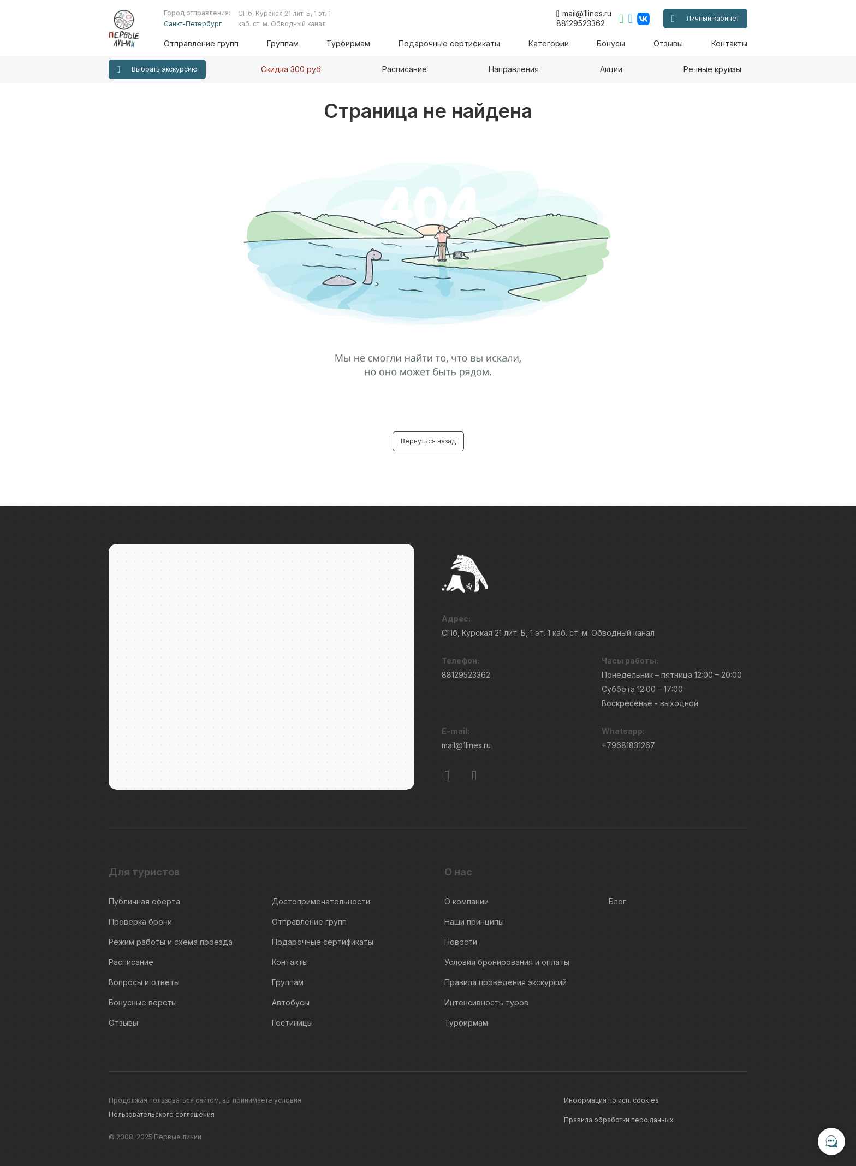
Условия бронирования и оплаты (506, 962)
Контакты (729, 43)
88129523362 (580, 23)
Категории (548, 43)
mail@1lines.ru (583, 14)
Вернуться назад (428, 441)
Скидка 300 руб (291, 69)
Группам (283, 43)
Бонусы (611, 43)
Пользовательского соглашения (162, 1114)
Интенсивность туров (486, 1002)
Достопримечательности (321, 901)
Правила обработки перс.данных (619, 1120)
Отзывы (668, 43)
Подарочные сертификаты (449, 43)
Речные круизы (712, 69)
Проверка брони (140, 921)
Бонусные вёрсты (143, 1002)
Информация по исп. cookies (611, 1100)
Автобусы (291, 1002)
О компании (466, 901)
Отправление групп (201, 43)
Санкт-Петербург (193, 24)
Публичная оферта (144, 901)
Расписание (404, 69)
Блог (617, 901)
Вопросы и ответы (144, 982)
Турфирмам (348, 43)
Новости (460, 941)
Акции (611, 69)
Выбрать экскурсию (157, 69)
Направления (514, 69)
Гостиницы (292, 1022)
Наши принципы (474, 921)
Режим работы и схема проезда (171, 941)
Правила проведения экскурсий (505, 982)
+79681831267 (628, 745)
